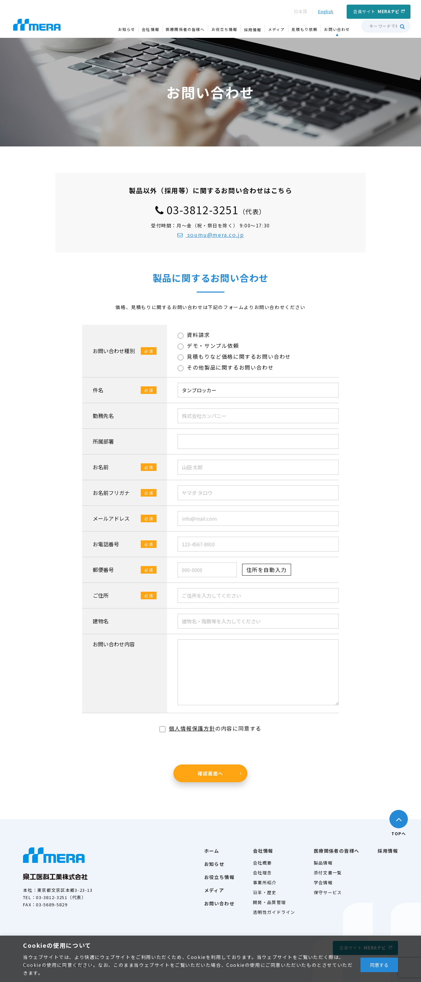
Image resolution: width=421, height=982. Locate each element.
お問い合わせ (219, 903)
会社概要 (262, 863)
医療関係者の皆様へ (336, 850)
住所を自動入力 (266, 570)
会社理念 (262, 872)
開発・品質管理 (269, 902)
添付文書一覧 (328, 872)
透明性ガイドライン (274, 912)
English (326, 11)
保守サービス (328, 892)
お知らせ (214, 864)
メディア (214, 890)
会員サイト (376, 11)
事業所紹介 (265, 882)
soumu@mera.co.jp (210, 235)
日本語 (300, 11)
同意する (379, 965)
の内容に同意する (210, 728)
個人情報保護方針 (192, 728)
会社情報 (263, 850)
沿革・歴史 (265, 892)
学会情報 (323, 882)
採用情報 (388, 850)
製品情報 (323, 863)
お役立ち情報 (219, 877)
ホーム (211, 850)
